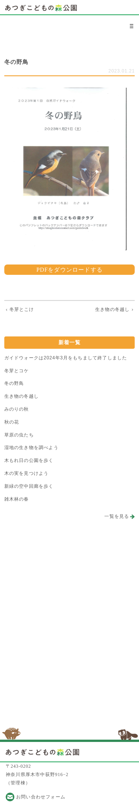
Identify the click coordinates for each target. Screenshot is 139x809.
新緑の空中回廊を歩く (29, 486)
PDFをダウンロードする (69, 270)
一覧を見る (116, 516)
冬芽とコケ (16, 370)
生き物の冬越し (21, 396)
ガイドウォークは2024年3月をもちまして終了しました (65, 357)
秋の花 (11, 422)
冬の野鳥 (14, 383)
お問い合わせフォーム (40, 796)
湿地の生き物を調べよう (31, 447)
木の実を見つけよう (26, 473)
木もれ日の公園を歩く (29, 460)
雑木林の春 (16, 499)
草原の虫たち (19, 434)
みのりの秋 (16, 409)
